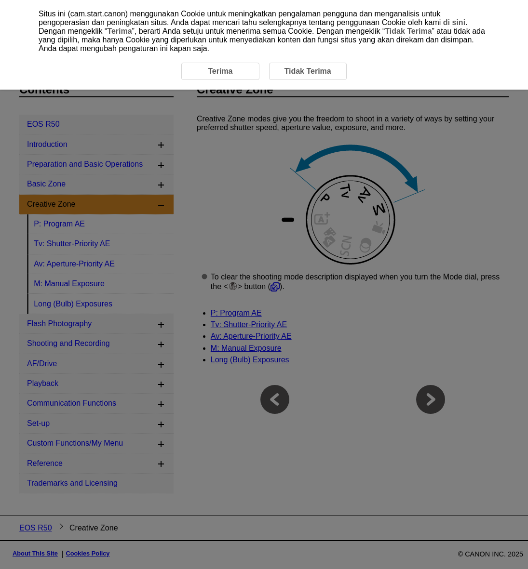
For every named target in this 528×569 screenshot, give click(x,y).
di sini (454, 22)
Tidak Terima (408, 31)
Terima (119, 31)
